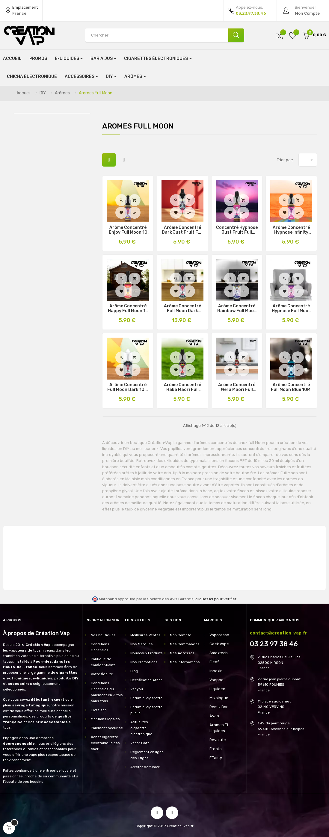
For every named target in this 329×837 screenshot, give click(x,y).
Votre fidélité (102, 674)
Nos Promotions (144, 662)
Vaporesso (218, 635)
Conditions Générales (100, 647)
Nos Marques (141, 644)
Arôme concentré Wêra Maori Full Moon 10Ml (236, 387)
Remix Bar (218, 707)
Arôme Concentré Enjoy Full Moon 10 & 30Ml (128, 230)
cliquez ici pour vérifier (215, 599)
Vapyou (136, 689)
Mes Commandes (185, 644)
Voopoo (215, 680)
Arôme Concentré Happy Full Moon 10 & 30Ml (128, 308)
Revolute (217, 734)
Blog (134, 671)
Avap (213, 716)
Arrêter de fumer (145, 767)
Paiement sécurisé (107, 728)
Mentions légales (105, 719)
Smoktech (218, 653)
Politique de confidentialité (103, 662)
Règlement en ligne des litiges (147, 755)
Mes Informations (185, 662)
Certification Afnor (146, 680)
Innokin (215, 671)
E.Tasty (215, 752)
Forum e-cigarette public (146, 710)
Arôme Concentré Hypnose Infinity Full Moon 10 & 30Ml (291, 230)
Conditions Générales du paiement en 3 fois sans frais (107, 692)
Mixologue (218, 698)
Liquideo (216, 689)
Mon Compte (180, 635)
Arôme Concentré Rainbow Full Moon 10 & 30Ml (236, 308)
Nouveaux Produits (146, 653)
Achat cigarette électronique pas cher (105, 743)
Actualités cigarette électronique (141, 728)
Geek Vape (218, 644)
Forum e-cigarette (146, 698)
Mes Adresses (182, 653)
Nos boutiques (103, 635)
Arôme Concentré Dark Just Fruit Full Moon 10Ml (182, 230)
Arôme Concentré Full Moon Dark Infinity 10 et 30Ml (182, 308)
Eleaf (213, 662)
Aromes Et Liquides (226, 725)
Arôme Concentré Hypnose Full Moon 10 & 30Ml (291, 308)
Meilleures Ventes (145, 635)
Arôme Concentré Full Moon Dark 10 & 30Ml (128, 387)
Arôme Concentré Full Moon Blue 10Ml (291, 387)
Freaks (215, 743)
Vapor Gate (140, 743)
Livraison (99, 710)
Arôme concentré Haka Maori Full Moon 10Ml (182, 387)
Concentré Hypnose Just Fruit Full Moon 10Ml (237, 230)
